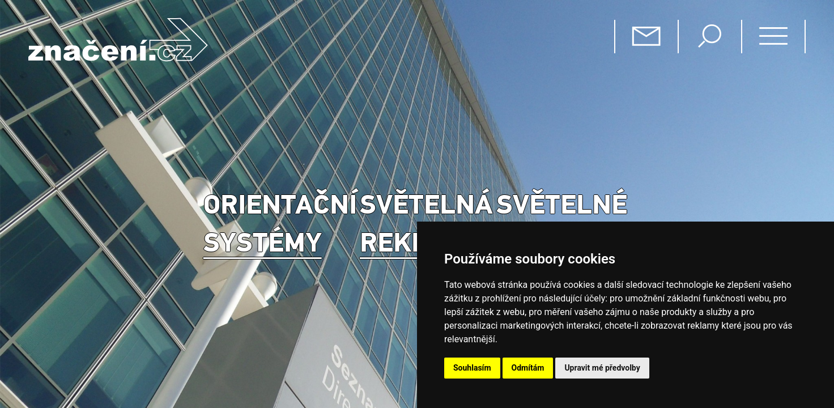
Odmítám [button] (528, 367)
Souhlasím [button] (472, 367)
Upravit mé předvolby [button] (602, 367)
